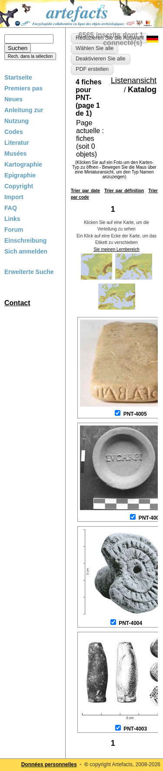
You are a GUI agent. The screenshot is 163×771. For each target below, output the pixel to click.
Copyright (18, 186)
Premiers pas (23, 88)
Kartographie (23, 164)
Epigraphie (20, 175)
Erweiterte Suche (29, 271)
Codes (13, 131)
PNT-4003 (135, 729)
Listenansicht (133, 80)
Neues (13, 99)
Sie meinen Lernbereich (116, 249)
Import (13, 197)
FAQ (10, 207)
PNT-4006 (150, 518)
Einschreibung (25, 240)
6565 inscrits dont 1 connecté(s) (111, 39)
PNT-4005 (135, 414)
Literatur (16, 142)
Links (12, 218)
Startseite (18, 77)
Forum (13, 229)
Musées (15, 153)
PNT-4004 (130, 623)
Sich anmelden (25, 251)
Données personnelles (49, 764)
